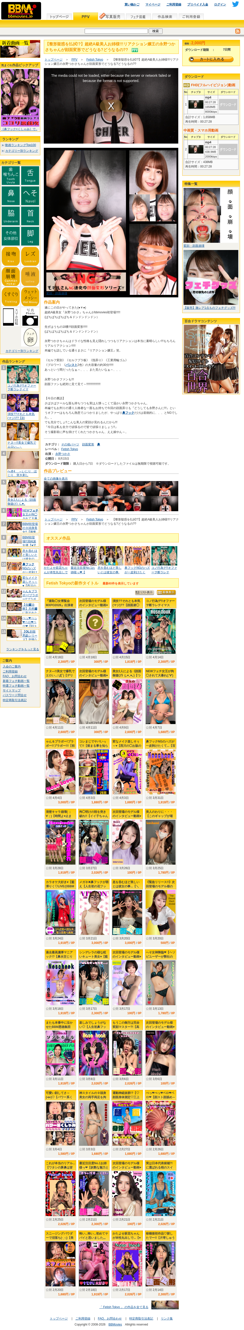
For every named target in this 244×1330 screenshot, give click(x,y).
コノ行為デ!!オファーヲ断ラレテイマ (21, 387)
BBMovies (115, 1324)
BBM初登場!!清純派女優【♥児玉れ (29, 543)
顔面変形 (88, 444)
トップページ (53, 59)
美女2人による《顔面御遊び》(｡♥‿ (21, 501)
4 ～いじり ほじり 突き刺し (22, 473)
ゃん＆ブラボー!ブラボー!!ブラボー (30, 597)
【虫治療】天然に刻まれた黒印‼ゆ (29, 610)
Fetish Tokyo (94, 59)
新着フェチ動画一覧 (16, 681)
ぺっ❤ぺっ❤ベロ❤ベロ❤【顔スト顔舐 (29, 624)
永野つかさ (62, 454)
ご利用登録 (173, 4)
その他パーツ (70, 444)
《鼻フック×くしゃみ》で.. (19, 129)
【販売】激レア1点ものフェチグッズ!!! (209, 308)
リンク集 (167, 1318)
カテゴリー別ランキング (21, 151)
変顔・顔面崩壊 (56, 293)
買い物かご (131, 4)
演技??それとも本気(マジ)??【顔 (21, 416)
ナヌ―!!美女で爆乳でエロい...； (21, 444)
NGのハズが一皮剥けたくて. (29, 570)
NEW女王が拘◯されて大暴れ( (30, 516)
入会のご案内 (12, 666)
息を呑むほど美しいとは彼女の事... (29, 556)
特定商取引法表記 (15, 700)
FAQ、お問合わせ (15, 676)
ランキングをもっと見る (22, 649)
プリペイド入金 (197, 4)
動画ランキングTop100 (20, 145)
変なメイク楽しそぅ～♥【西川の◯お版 (29, 583)
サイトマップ (12, 690)
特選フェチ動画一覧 (16, 685)
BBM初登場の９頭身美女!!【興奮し (30, 529)
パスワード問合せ (15, 695)
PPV (74, 59)
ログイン (220, 4)
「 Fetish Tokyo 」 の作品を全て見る (123, 1307)
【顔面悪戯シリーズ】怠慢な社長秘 (29, 637)
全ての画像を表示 (56, 478)
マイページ (152, 4)
